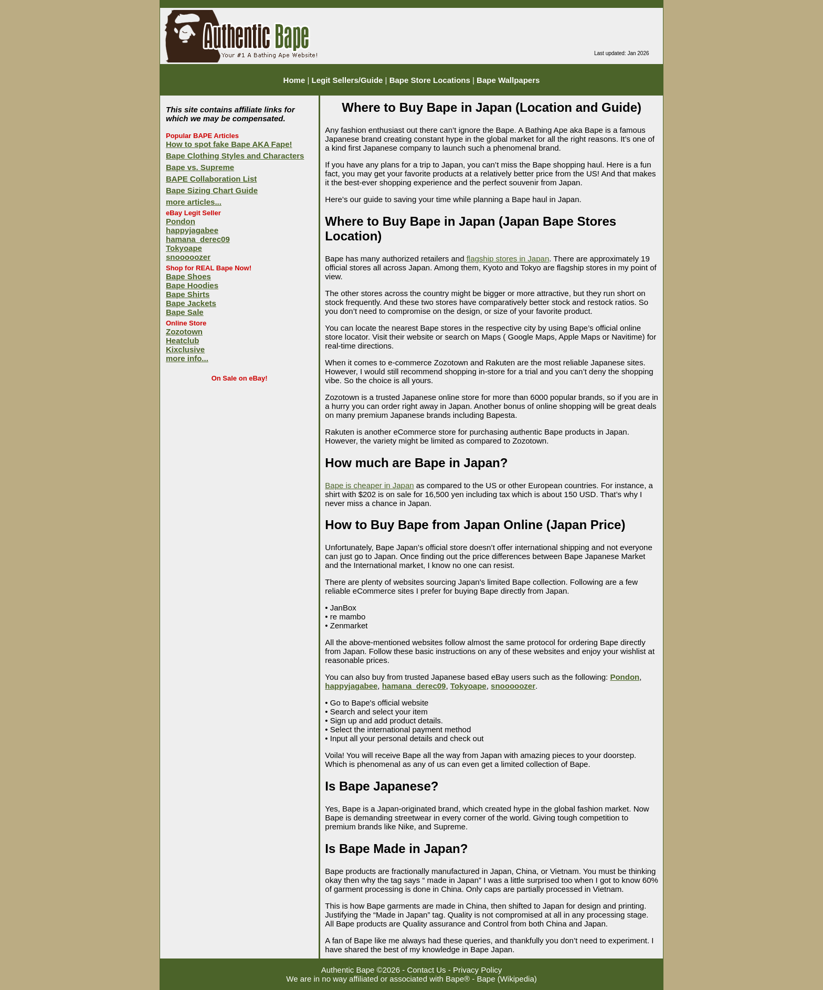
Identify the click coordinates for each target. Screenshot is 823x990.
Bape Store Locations (429, 80)
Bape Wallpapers (508, 80)
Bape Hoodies (192, 285)
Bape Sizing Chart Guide (212, 190)
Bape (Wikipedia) (507, 978)
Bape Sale (185, 312)
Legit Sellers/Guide (347, 80)
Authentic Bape (348, 969)
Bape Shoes (188, 276)
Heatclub (182, 340)
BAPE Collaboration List (211, 178)
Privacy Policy (477, 969)
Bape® (458, 978)
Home (294, 80)
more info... (187, 358)
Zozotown (184, 331)
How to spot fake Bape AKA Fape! (229, 144)
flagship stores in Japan (508, 258)
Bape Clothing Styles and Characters (235, 155)
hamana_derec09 (198, 239)
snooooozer (188, 256)
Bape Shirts (187, 294)
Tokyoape (184, 248)
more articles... (193, 201)
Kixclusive (185, 349)
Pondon (180, 221)
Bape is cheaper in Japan (369, 485)
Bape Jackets (191, 303)
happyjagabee (192, 230)
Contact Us (426, 969)
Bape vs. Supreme (200, 167)
